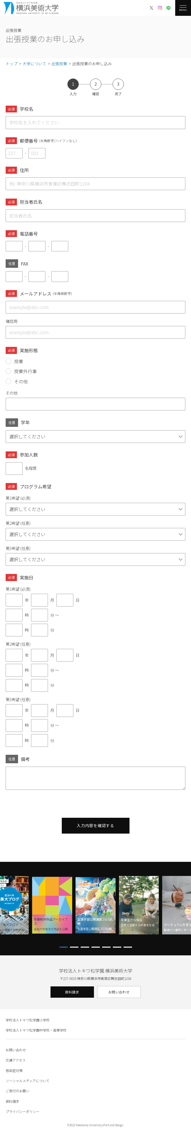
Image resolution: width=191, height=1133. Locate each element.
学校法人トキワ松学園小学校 (28, 1019)
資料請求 (72, 992)
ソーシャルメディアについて (27, 1080)
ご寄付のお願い (17, 1090)
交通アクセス (16, 1060)
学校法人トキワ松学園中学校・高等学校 (36, 1030)
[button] (63, 947)
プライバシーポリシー (22, 1111)
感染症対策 (14, 1070)
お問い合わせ (119, 992)
